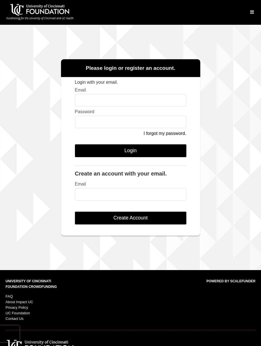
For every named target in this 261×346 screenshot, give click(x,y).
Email (80, 90)
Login (130, 150)
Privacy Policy (17, 307)
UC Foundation (18, 313)
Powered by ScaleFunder (230, 281)
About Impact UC (19, 302)
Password (84, 111)
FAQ (9, 296)
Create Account (130, 218)
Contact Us (14, 319)
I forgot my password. (165, 133)
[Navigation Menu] (251, 12)
